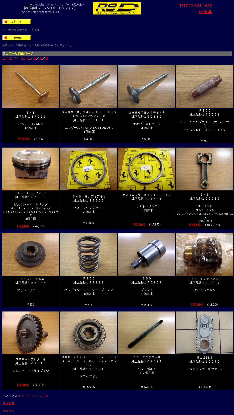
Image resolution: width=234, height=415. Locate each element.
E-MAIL (205, 11)
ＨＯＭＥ (8, 410)
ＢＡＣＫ (8, 403)
